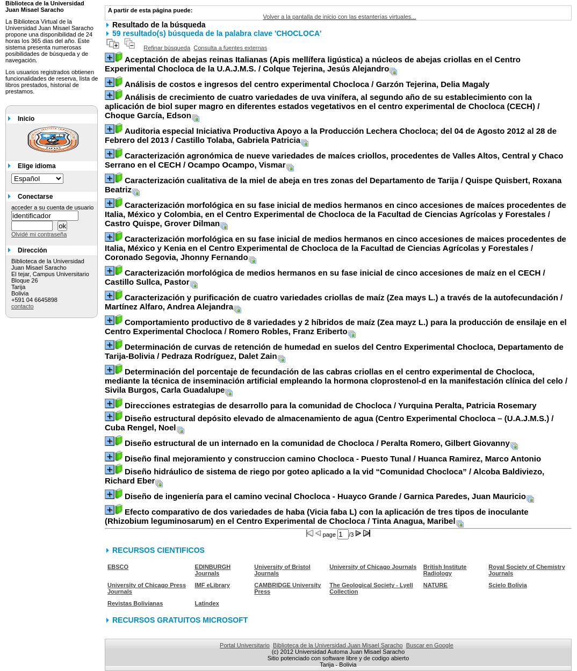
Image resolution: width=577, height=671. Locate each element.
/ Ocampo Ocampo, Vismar (334, 160)
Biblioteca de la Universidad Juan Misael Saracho (338, 645)
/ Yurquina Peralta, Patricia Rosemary (331, 405)
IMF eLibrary (212, 585)
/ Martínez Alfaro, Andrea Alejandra (333, 302)
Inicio (26, 118)
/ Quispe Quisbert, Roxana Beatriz (333, 185)
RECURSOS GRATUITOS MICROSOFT (180, 620)
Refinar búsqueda (166, 48)
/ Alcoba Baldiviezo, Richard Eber (324, 476)
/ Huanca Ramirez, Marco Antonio (333, 458)
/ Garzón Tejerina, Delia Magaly (307, 84)
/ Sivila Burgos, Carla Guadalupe (336, 380)
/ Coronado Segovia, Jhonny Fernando (335, 248)
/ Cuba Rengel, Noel (329, 423)
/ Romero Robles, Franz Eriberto (336, 327)
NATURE (435, 585)
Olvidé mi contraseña (39, 234)
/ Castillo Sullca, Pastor (325, 277)
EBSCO (117, 567)
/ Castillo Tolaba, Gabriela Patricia (331, 135)
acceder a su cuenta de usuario (52, 207)
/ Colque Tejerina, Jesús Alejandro (313, 64)
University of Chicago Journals (372, 567)
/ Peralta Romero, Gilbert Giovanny (317, 443)
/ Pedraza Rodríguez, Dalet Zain (334, 351)
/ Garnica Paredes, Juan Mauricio (325, 496)
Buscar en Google (429, 645)
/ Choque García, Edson (322, 106)
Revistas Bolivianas (135, 603)
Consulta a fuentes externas (230, 48)
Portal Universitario (245, 645)
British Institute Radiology (445, 570)
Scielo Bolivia (507, 585)
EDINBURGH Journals (213, 570)
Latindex (207, 603)
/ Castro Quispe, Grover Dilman (335, 214)
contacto (22, 306)
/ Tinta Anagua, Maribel (317, 516)
